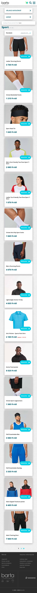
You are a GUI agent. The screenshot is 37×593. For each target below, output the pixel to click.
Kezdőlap (5, 23)
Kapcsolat (22, 567)
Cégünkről (4, 559)
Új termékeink (5, 565)
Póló (17, 23)
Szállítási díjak (23, 559)
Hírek (3, 567)
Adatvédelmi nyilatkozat (26, 561)
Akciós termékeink (6, 563)
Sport (20, 23)
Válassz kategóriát (13, 10)
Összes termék (11, 23)
